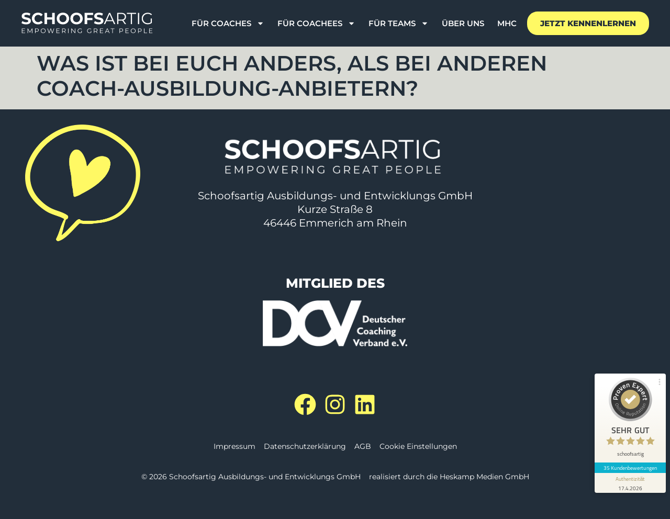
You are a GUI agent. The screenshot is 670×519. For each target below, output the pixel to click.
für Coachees (316, 23)
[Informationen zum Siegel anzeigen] (630, 483)
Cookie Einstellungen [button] (418, 446)
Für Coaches (228, 23)
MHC (507, 23)
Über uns (463, 23)
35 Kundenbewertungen (630, 467)
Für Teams (398, 23)
